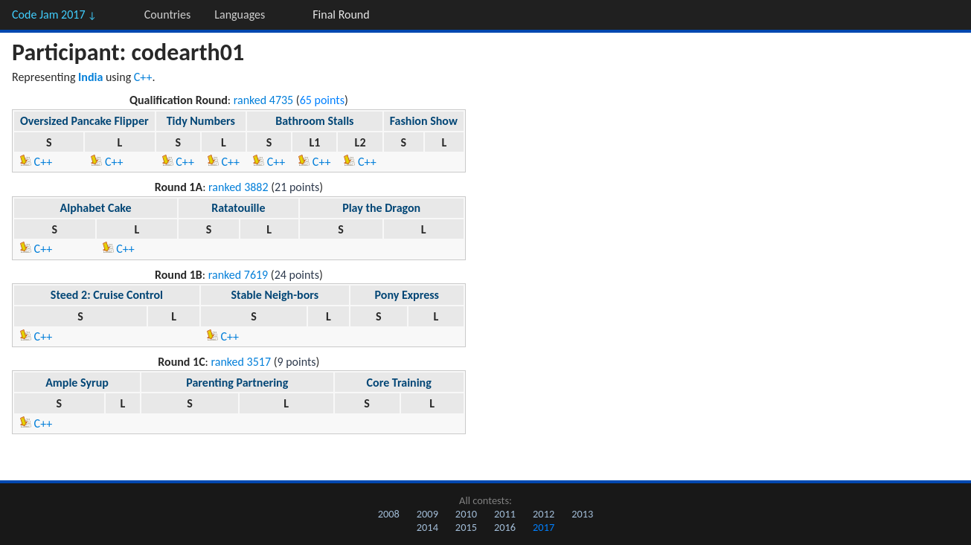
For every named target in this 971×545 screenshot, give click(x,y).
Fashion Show (424, 121)
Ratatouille (238, 208)
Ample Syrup (77, 382)
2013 (582, 513)
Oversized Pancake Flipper (84, 121)
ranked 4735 (264, 100)
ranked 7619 (238, 275)
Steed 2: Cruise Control (107, 295)
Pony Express (407, 295)
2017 (543, 527)
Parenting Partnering (237, 382)
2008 (389, 513)
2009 (427, 513)
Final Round (341, 14)
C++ (143, 77)
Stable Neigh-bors (274, 295)
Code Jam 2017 (54, 14)
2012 (543, 513)
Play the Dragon (381, 208)
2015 (466, 527)
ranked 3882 (238, 187)
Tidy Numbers (201, 121)
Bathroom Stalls (314, 121)
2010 (466, 513)
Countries (167, 14)
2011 (505, 513)
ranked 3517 (241, 362)
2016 (505, 527)
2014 (427, 527)
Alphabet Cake (96, 208)
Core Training (399, 382)
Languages (239, 14)
